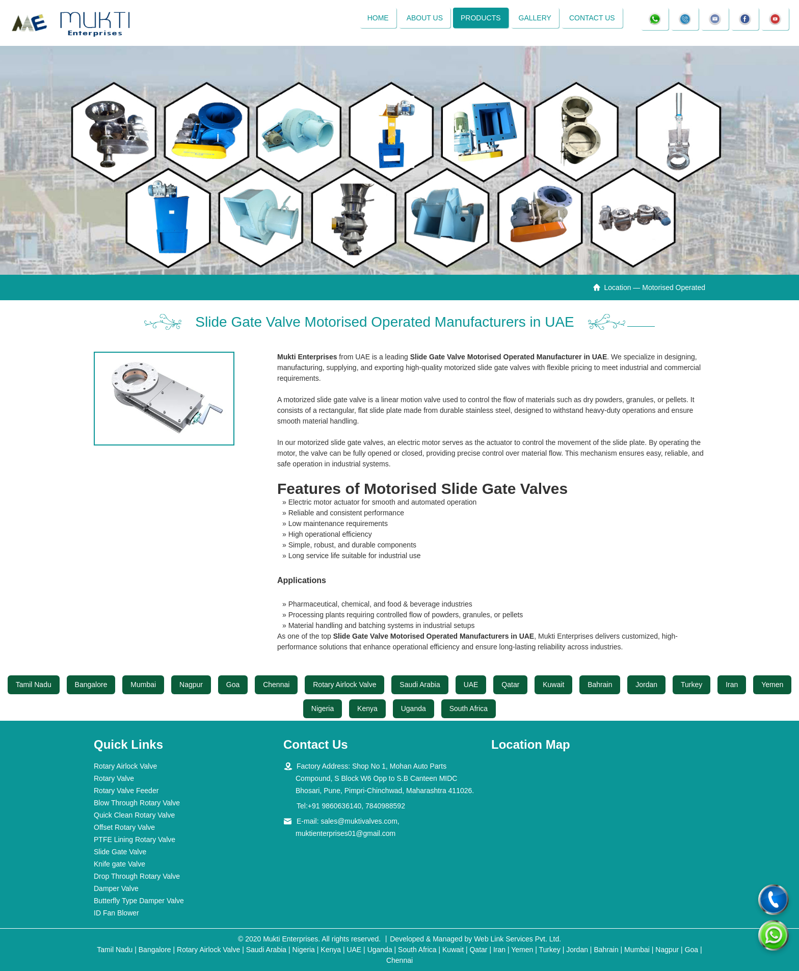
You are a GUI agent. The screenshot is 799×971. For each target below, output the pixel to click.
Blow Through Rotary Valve (137, 803)
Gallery (534, 18)
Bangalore (91, 684)
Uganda (413, 708)
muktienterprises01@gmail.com (345, 833)
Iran (732, 684)
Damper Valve (116, 888)
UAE (471, 684)
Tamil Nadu (33, 684)
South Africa (468, 708)
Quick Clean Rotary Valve (134, 815)
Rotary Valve (114, 778)
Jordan (646, 684)
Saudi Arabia (420, 684)
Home (377, 18)
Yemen (772, 684)
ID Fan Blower (116, 913)
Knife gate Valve (119, 864)
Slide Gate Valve (120, 852)
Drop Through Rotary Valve (137, 876)
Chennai (276, 684)
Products (481, 18)
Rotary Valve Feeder (126, 790)
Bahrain (600, 684)
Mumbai (143, 684)
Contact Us (592, 18)
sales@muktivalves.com (359, 821)
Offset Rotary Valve (124, 827)
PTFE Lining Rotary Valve (134, 839)
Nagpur (191, 684)
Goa (232, 684)
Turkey (691, 684)
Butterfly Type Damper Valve (139, 901)
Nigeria (322, 708)
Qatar (510, 684)
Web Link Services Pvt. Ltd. (517, 939)
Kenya (367, 708)
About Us (424, 18)
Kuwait (553, 684)
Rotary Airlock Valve (344, 684)
